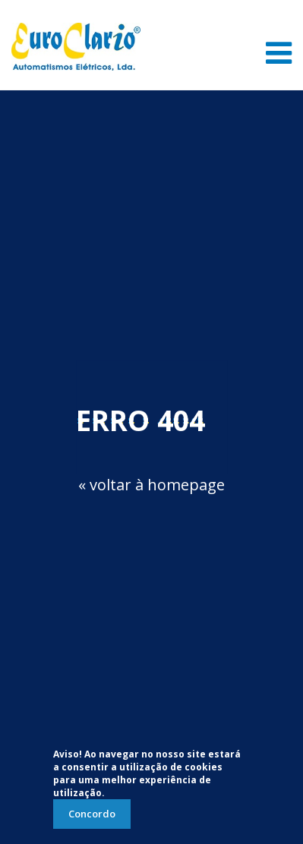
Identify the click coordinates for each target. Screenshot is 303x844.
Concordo (91, 813)
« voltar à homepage (151, 484)
